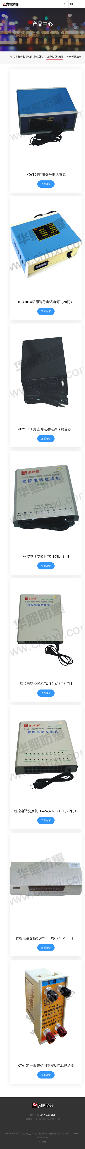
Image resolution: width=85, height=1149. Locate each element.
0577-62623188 (47, 1114)
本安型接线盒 (74, 56)
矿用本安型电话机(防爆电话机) (26, 56)
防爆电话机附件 (54, 56)
